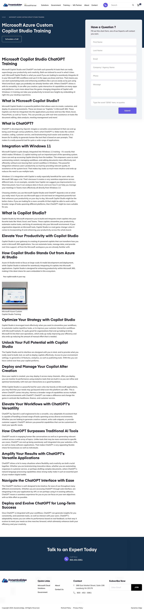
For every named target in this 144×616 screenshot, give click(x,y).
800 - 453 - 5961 (84, 593)
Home (4, 17)
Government (55, 5)
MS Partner (75, 5)
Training (65, 5)
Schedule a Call (12, 39)
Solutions (44, 5)
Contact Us (59, 589)
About (85, 5)
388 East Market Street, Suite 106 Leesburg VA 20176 (90, 586)
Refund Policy (66, 608)
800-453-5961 (76, 560)
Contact (93, 5)
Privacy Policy (78, 608)
